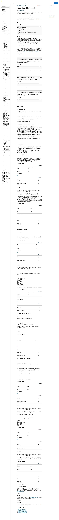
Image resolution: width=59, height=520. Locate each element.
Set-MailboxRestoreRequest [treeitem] (6, 153)
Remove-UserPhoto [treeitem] (5, 126)
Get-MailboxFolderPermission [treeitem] (6, 74)
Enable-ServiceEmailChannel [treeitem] (6, 46)
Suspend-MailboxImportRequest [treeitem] (5, 163)
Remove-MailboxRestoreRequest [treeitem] (5, 121)
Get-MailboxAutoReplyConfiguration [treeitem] (6, 67)
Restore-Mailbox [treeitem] (4, 127)
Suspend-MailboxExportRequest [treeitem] (5, 161)
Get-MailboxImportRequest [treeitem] (6, 76)
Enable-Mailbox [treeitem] (4, 45)
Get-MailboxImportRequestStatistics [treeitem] (6, 78)
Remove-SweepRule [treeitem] (5, 125)
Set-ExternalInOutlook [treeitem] (5, 141)
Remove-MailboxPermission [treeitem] (6, 119)
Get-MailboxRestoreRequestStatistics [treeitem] (6, 85)
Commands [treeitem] (3, 10)
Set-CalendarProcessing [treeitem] (5, 137)
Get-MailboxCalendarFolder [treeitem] (6, 69)
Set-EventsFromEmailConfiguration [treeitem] (6, 140)
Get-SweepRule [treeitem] (4, 97)
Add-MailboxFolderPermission (22, 510)
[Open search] (55, 1)
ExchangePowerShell (21, 5)
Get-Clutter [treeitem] (4, 59)
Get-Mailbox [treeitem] (4, 65)
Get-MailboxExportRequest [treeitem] (6, 70)
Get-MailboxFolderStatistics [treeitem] (6, 75)
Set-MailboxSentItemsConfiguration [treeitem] (6, 155)
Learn (17, 5)
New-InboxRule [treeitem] (4, 101)
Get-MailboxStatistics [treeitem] (5, 88)
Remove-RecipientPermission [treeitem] (6, 124)
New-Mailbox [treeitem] (4, 102)
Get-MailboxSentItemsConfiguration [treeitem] (6, 87)
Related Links (51, 12)
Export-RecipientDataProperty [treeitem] (6, 50)
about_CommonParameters (20, 491)
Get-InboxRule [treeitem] (4, 64)
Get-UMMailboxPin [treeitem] (4, 27)
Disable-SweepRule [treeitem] (5, 42)
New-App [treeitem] (4, 100)
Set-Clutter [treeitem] (4, 138)
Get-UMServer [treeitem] (3, 28)
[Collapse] (9, 5)
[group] (29, 59)
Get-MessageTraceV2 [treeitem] (4, 26)
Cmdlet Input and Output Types (34, 497)
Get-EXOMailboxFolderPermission (22, 512)
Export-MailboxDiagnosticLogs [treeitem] (6, 49)
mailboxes (25, 5)
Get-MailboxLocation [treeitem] (5, 79)
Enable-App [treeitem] (4, 43)
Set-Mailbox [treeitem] (4, 144)
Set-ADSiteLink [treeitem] (4, 183)
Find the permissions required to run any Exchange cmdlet (30, 51)
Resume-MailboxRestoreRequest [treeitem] (5, 132)
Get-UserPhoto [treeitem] (4, 98)
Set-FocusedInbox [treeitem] (5, 142)
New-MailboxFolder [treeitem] (5, 104)
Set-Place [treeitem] (4, 156)
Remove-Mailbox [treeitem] (5, 114)
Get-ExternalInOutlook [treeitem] (5, 62)
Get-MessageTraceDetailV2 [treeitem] (5, 25)
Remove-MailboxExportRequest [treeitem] (6, 115)
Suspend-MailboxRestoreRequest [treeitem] (5, 165)
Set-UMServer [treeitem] (3, 184)
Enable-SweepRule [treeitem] (5, 47)
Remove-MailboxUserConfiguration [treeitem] (6, 123)
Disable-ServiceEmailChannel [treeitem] (6, 41)
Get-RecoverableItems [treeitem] (5, 95)
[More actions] (41, 5)
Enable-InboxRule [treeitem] (5, 44)
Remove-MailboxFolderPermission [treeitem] (5, 117)
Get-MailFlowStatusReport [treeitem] (5, 24)
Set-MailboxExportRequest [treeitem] (6, 149)
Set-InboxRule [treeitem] (4, 143)
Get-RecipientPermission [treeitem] (5, 94)
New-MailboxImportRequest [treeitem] (6, 105)
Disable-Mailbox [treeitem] (4, 40)
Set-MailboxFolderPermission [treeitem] (6, 150)
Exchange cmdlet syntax (39, 19)
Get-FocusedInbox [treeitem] (5, 63)
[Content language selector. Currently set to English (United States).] (4, 519)
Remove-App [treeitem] (4, 111)
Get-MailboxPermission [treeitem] (5, 80)
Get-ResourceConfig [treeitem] (5, 96)
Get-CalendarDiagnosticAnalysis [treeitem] (6, 53)
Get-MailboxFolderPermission (22, 509)
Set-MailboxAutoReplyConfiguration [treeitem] (6, 146)
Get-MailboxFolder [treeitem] (5, 73)
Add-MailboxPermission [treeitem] (5, 34)
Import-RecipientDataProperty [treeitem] (6, 99)
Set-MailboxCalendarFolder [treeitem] (6, 148)
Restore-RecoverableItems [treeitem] (6, 128)
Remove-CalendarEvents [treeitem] (5, 112)
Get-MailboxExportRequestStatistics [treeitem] (6, 72)
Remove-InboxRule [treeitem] (5, 113)
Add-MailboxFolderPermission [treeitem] (6, 33)
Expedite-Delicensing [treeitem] (5, 48)
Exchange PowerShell (21, 10)
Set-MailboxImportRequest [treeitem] (6, 151)
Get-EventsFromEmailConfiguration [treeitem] (6, 60)
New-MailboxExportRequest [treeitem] (6, 103)
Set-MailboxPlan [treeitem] (4, 152)
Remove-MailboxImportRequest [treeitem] (6, 118)
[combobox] (5, 6)
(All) (17, 175)
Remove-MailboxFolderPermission (22, 511)
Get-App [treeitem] (4, 51)
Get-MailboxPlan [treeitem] (5, 81)
